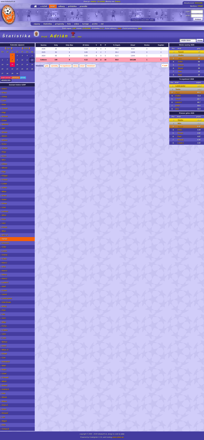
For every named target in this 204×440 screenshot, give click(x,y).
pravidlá (83, 6)
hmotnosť (91, 66)
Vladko (180, 55)
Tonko (177, 89)
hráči (52, 6)
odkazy (61, 6)
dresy (75, 66)
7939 (119, 28)
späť (164, 66)
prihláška (72, 6)
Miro (179, 58)
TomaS (180, 52)
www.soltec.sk (118, 437)
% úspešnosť (65, 66)
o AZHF (43, 6)
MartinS (181, 140)
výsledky (54, 66)
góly (47, 66)
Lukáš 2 (178, 102)
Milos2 (180, 68)
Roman (181, 65)
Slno (180, 71)
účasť (82, 66)
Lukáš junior (180, 86)
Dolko (180, 62)
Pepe (180, 75)
